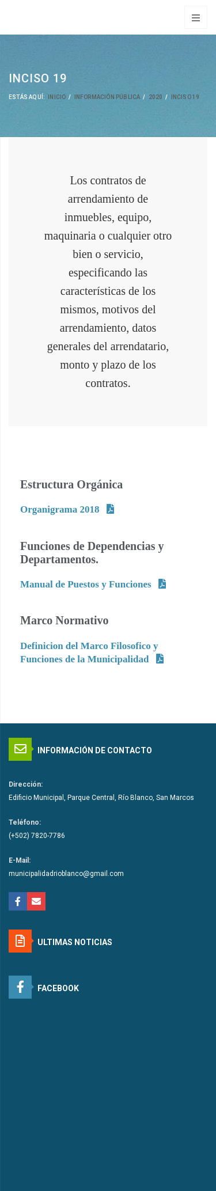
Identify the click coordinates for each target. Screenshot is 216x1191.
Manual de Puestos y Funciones (85, 584)
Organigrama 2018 (59, 509)
